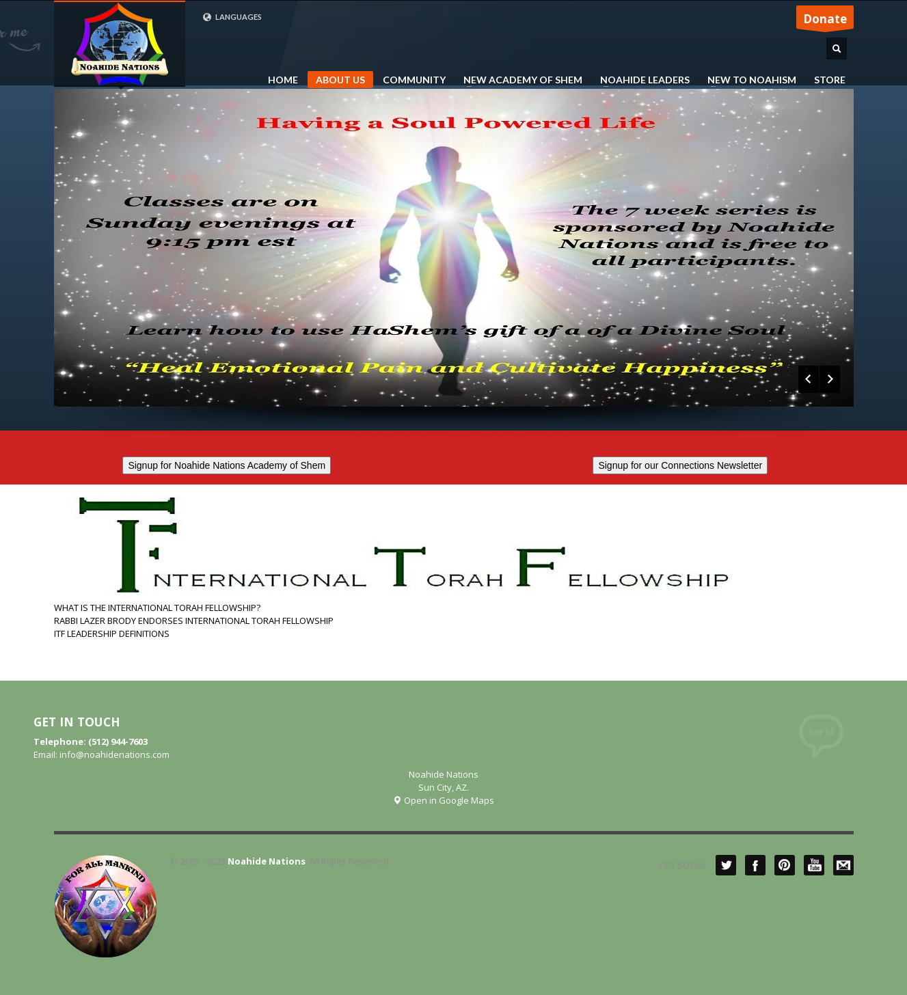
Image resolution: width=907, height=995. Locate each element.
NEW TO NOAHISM (747, 80)
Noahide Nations (267, 861)
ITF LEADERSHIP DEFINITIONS (112, 633)
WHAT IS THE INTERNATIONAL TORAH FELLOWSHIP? (157, 607)
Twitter (726, 865)
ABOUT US (336, 81)
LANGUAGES (232, 17)
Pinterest (784, 865)
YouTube (814, 865)
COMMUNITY (414, 80)
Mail (843, 865)
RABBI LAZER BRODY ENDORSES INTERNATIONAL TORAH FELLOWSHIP (194, 620)
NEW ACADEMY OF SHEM (518, 80)
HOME (283, 80)
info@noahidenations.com (114, 754)
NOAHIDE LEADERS (641, 80)
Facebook (755, 865)
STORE (829, 80)
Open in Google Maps (443, 800)
